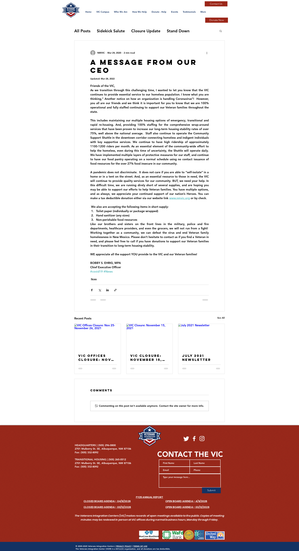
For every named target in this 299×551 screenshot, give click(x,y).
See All (221, 317)
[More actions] (207, 53)
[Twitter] (186, 438)
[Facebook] (194, 438)
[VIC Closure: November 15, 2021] (149, 337)
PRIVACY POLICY (123, 546)
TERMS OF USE (140, 546)
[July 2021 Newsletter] (201, 337)
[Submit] (211, 490)
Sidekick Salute (111, 30)
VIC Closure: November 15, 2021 (146, 358)
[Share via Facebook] (91, 290)
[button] (174, 12)
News (94, 279)
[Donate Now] (216, 20)
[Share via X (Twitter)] (99, 290)
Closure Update (145, 30)
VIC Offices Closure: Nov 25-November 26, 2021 (94, 358)
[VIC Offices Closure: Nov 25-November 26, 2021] (97, 337)
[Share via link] (115, 290)
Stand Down (178, 30)
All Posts (82, 30)
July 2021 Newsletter (196, 358)
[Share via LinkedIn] (107, 290)
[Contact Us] (216, 3)
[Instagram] (202, 438)
